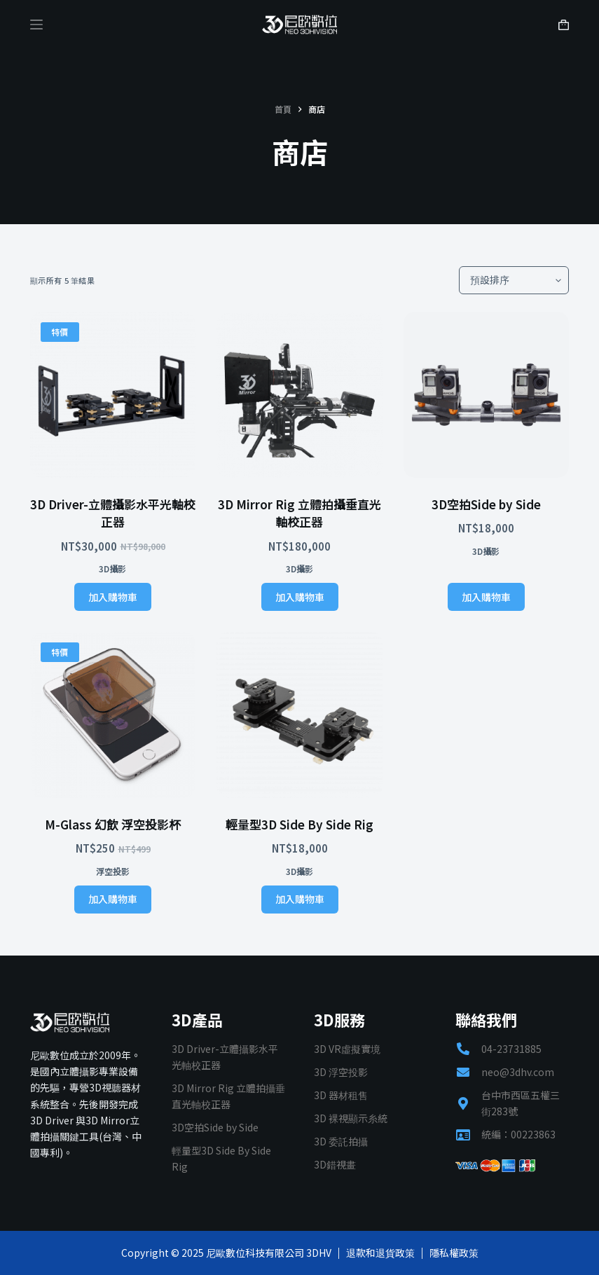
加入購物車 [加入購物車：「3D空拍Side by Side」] (486, 597)
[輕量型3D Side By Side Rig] (299, 715)
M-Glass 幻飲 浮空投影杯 (113, 824)
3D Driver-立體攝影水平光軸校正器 (112, 513)
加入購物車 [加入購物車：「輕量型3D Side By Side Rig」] (299, 899)
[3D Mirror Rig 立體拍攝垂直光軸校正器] (299, 395)
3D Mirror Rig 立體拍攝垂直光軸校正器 (299, 513)
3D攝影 (112, 568)
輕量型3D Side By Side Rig (299, 824)
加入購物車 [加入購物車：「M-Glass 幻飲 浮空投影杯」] (112, 899)
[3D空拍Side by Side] (487, 395)
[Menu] (36, 24)
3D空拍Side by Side (486, 504)
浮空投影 (113, 871)
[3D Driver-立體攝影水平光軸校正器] (113, 395)
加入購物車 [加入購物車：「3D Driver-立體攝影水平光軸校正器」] (112, 597)
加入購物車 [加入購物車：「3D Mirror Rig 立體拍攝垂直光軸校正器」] (299, 597)
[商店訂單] (514, 280)
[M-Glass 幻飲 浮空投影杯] (113, 715)
